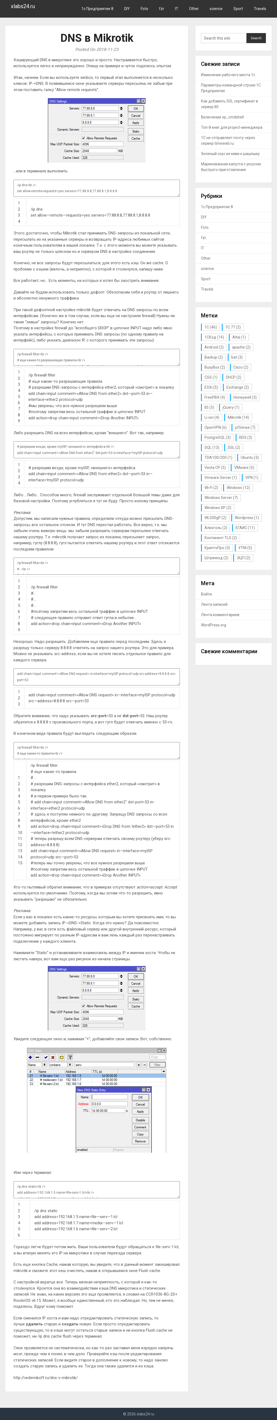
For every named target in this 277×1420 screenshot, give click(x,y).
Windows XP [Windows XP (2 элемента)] (218, 507)
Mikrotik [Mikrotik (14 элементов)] (238, 417)
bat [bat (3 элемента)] (237, 357)
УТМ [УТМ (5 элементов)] (245, 548)
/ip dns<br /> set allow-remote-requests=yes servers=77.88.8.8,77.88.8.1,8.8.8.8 (97, 188)
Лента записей (214, 604)
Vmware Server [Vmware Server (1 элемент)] (221, 477)
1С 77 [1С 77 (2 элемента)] (233, 327)
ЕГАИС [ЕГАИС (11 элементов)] (245, 528)
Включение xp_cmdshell (222, 117)
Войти (206, 594)
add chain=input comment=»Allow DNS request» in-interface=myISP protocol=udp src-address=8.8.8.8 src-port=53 (97, 676)
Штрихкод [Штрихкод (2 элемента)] (216, 558)
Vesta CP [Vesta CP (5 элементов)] (215, 467)
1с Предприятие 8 (97, 9)
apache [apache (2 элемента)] (241, 347)
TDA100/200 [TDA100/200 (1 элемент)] (218, 457)
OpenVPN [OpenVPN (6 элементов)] (216, 427)
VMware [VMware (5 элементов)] (244, 467)
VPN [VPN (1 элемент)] (251, 477)
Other (194, 9)
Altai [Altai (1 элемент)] (239, 337)
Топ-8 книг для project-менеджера (231, 127)
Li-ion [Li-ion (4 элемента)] (212, 417)
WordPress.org (213, 625)
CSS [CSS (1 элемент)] (211, 377)
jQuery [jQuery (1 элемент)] (231, 407)
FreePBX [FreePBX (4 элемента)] (215, 397)
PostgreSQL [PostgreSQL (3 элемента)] (218, 437)
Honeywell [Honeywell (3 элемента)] (245, 397)
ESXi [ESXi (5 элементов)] (211, 387)
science (216, 9)
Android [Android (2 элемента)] (214, 347)
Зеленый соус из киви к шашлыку (230, 154)
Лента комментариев (220, 615)
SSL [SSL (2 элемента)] (234, 447)
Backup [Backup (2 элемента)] (214, 357)
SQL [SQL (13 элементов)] (212, 447)
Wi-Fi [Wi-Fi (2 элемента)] (211, 487)
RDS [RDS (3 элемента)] (245, 437)
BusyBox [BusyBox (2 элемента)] (215, 367)
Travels (260, 9)
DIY (127, 9)
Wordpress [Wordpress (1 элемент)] (247, 518)
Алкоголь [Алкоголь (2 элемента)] (216, 528)
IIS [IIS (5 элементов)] (209, 407)
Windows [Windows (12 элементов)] (238, 487)
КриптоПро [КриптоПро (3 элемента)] (217, 548)
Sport (238, 9)
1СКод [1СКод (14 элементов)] (214, 337)
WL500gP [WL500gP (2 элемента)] (215, 518)
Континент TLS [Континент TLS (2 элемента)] (221, 538)
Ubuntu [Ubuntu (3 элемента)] (250, 457)
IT (176, 9)
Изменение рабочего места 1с (228, 75)
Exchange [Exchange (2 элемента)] (237, 387)
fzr (161, 9)
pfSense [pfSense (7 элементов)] (245, 427)
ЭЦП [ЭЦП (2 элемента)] (243, 558)
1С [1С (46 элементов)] (211, 327)
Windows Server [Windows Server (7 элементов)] (221, 497)
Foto (144, 9)
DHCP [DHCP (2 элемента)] (233, 377)
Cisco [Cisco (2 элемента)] (240, 367)
